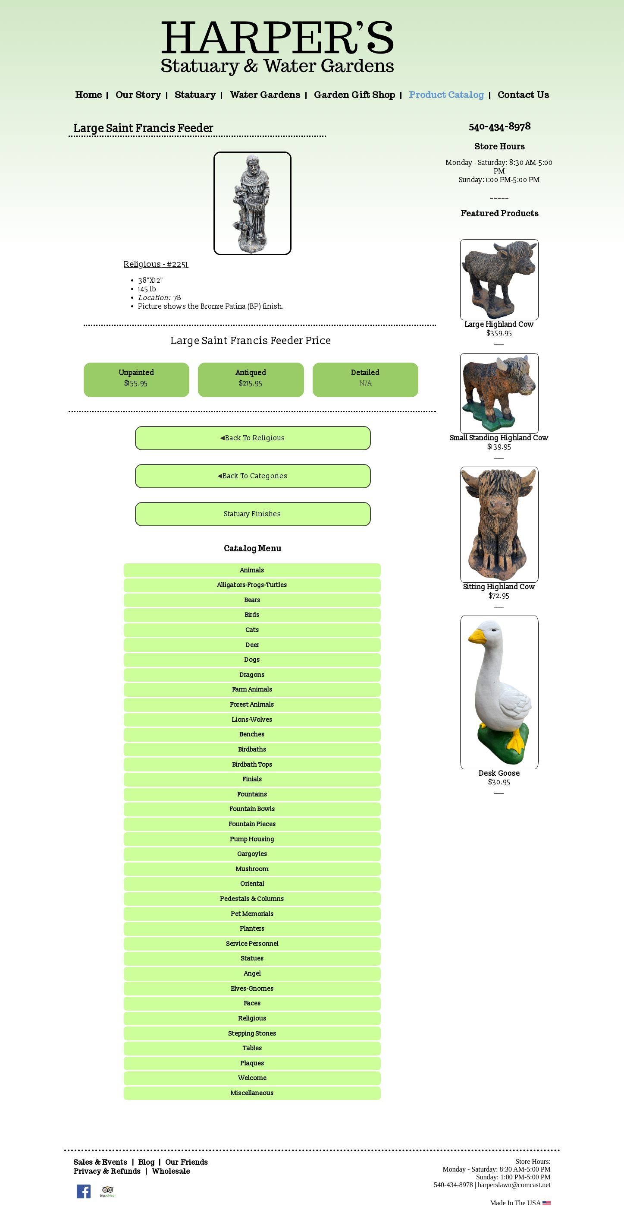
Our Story (138, 95)
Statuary (195, 95)
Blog (147, 1162)
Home (88, 95)
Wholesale (170, 1171)
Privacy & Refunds (107, 1171)
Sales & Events (101, 1162)
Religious (142, 264)
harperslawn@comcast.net (514, 1184)
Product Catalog (446, 95)
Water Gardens (264, 95)
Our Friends (186, 1162)
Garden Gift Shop (354, 95)
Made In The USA (520, 1203)
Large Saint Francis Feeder (143, 129)
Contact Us (523, 95)
